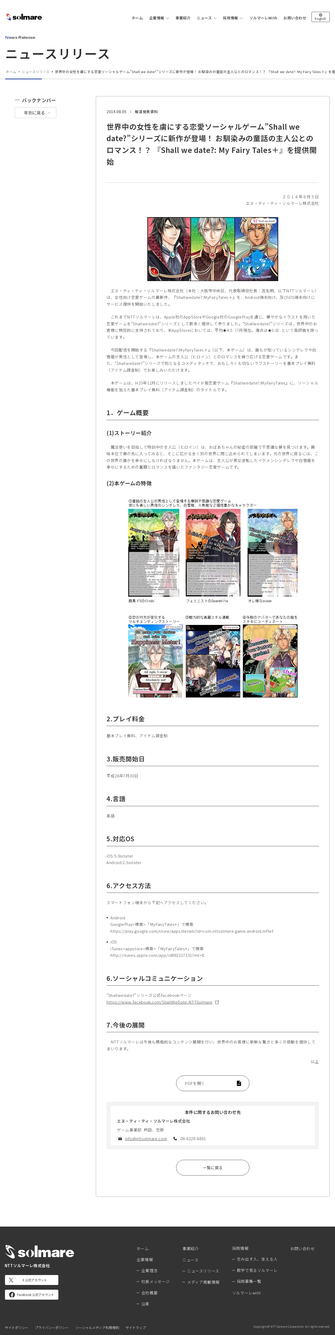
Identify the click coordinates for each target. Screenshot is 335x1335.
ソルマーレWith (263, 17)
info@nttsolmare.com (146, 1138)
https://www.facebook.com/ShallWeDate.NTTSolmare (160, 1002)
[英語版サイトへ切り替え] (320, 17)
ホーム (137, 17)
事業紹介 (183, 17)
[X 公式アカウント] (32, 1280)
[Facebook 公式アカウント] (32, 1294)
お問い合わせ (294, 17)
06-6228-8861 (193, 1138)
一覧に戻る (213, 1167)
